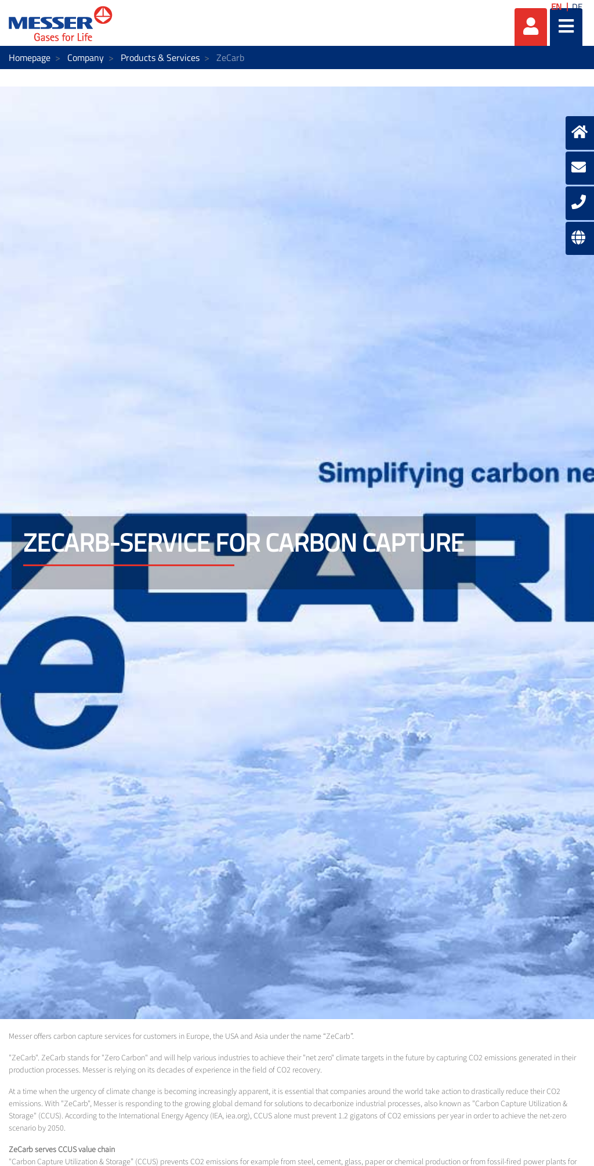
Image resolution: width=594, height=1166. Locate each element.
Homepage (29, 57)
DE (577, 6)
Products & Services (160, 57)
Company (85, 57)
